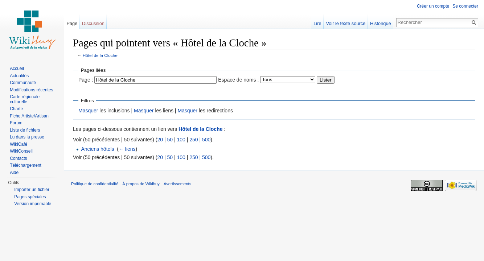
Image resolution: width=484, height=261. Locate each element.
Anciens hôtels (97, 149)
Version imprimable (32, 203)
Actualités (19, 75)
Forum (16, 122)
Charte (16, 108)
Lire (317, 23)
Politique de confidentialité (94, 184)
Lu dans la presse (27, 137)
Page (71, 23)
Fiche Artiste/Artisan (29, 116)
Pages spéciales (30, 196)
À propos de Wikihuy (141, 184)
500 (206, 139)
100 (181, 139)
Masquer (88, 110)
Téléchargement (25, 165)
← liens (127, 149)
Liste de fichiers (25, 130)
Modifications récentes (31, 89)
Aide (14, 172)
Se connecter (465, 6)
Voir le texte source (345, 23)
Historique (380, 23)
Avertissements (177, 184)
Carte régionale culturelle (25, 99)
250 (193, 139)
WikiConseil (21, 151)
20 (160, 139)
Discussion (93, 23)
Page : (85, 80)
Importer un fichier (31, 189)
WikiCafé (18, 144)
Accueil (17, 68)
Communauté (23, 82)
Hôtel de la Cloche (100, 55)
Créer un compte (433, 6)
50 (170, 139)
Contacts (18, 158)
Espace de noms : (238, 80)
